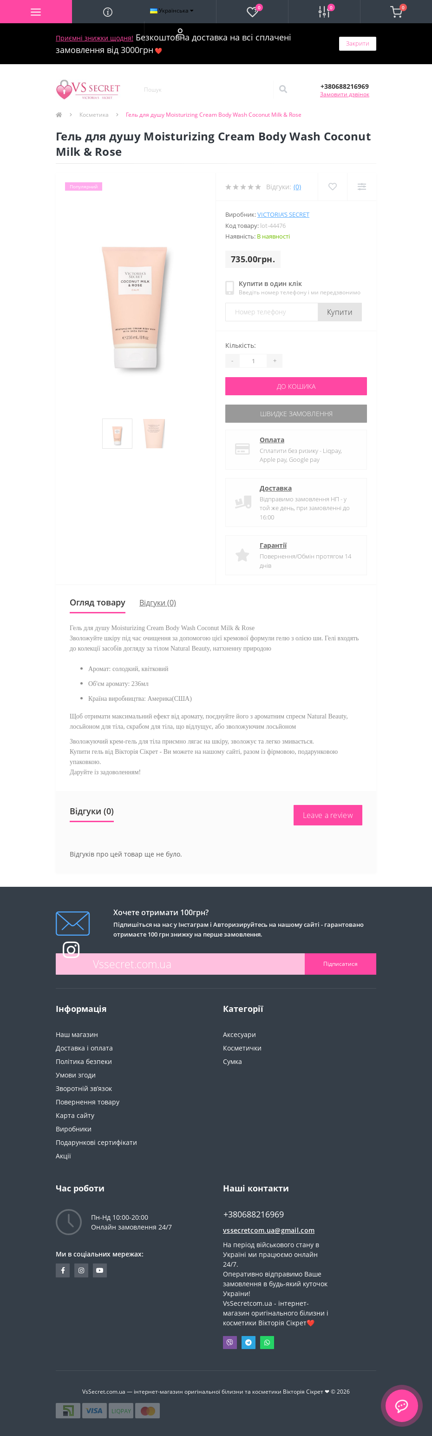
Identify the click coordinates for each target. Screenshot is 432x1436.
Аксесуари (239, 1034)
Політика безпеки (84, 1061)
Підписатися (340, 964)
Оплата (272, 439)
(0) (297, 186)
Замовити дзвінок (344, 94)
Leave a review (328, 815)
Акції (63, 1155)
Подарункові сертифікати (96, 1142)
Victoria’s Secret (283, 214)
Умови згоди (76, 1074)
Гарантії (273, 545)
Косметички (242, 1048)
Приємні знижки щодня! (94, 37)
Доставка (276, 488)
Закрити (357, 43)
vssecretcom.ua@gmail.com (268, 1230)
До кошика (296, 386)
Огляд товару (97, 602)
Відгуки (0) (157, 603)
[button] (180, 33)
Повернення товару (87, 1101)
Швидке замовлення (296, 413)
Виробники (74, 1128)
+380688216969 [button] (253, 1214)
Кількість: (240, 345)
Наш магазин (77, 1034)
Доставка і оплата (84, 1048)
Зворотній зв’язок (84, 1088)
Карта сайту (75, 1115)
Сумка (232, 1061)
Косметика (94, 115)
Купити (340, 312)
